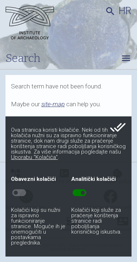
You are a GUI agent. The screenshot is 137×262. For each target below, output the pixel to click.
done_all (118, 127)
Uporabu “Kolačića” (34, 157)
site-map (53, 104)
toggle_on (79, 192)
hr (125, 11)
